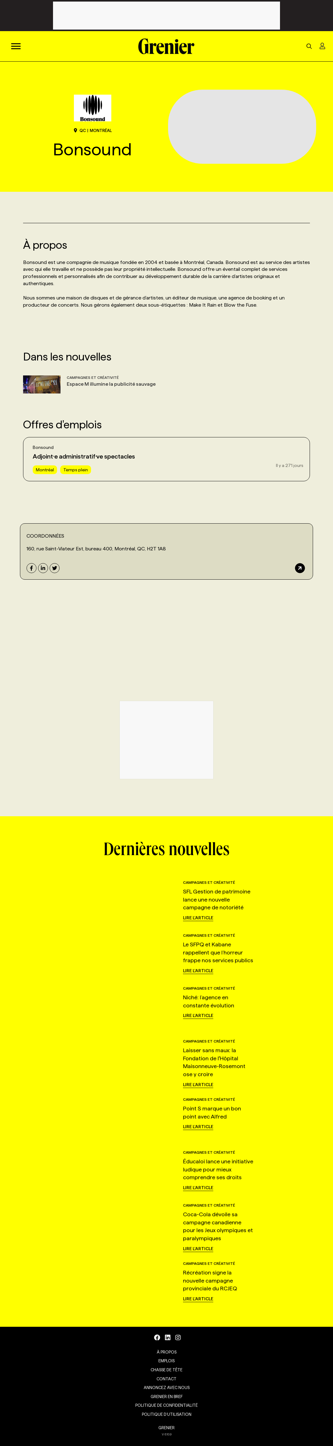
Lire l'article (198, 917)
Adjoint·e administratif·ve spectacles (84, 456)
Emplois (166, 1361)
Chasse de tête (166, 1370)
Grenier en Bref (167, 1396)
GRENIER (166, 1427)
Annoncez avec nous (167, 1387)
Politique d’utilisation (166, 1414)
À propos (166, 1352)
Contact (166, 1379)
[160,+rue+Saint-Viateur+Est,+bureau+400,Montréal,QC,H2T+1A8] (94, 635)
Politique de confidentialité (166, 1405)
